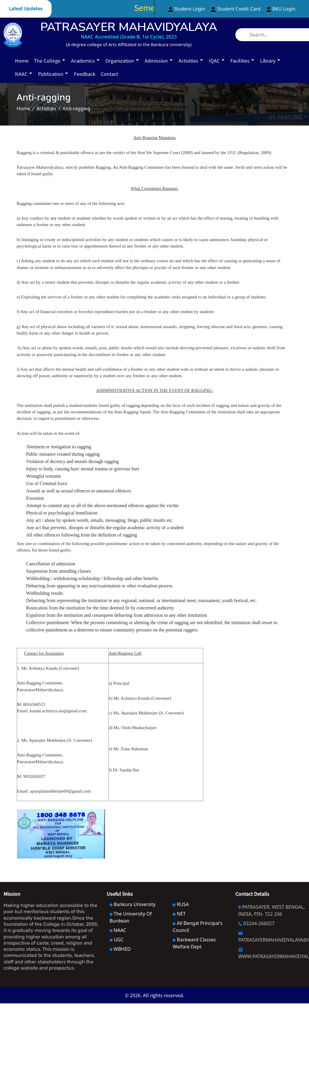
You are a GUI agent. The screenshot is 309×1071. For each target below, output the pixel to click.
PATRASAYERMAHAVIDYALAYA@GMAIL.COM (271, 937)
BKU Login (280, 9)
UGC (117, 939)
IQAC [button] (215, 60)
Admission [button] (157, 60)
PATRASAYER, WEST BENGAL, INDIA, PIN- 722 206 (271, 910)
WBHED (120, 949)
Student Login (187, 9)
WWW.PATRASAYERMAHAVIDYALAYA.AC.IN (271, 954)
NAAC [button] (22, 74)
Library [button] (268, 60)
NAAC (118, 930)
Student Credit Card (236, 9)
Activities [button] (189, 60)
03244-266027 (256, 923)
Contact (109, 74)
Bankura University (133, 904)
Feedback (84, 74)
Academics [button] (83, 60)
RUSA (181, 904)
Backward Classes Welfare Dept (194, 943)
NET (179, 913)
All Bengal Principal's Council (197, 926)
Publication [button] (51, 74)
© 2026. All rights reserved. (154, 995)
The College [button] (48, 60)
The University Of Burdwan (131, 917)
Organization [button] (120, 60)
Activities (46, 108)
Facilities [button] (240, 60)
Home (22, 60)
